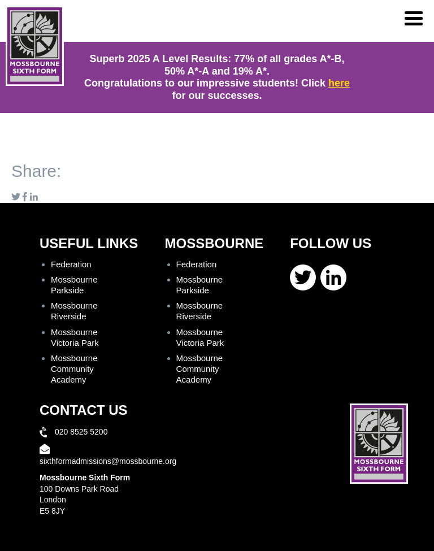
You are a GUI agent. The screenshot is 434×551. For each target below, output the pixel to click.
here (339, 83)
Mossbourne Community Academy (74, 368)
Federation (71, 264)
